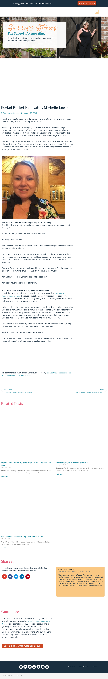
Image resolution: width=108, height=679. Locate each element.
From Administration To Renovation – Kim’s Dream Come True (26, 464)
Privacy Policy (71, 666)
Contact (95, 666)
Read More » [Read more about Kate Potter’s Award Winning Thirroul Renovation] (4, 548)
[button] (97, 12)
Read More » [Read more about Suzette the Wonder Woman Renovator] (59, 474)
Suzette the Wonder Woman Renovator (72, 463)
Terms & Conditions (83, 666)
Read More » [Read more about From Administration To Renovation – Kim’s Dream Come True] (4, 477)
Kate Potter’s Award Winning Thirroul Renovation (22, 536)
